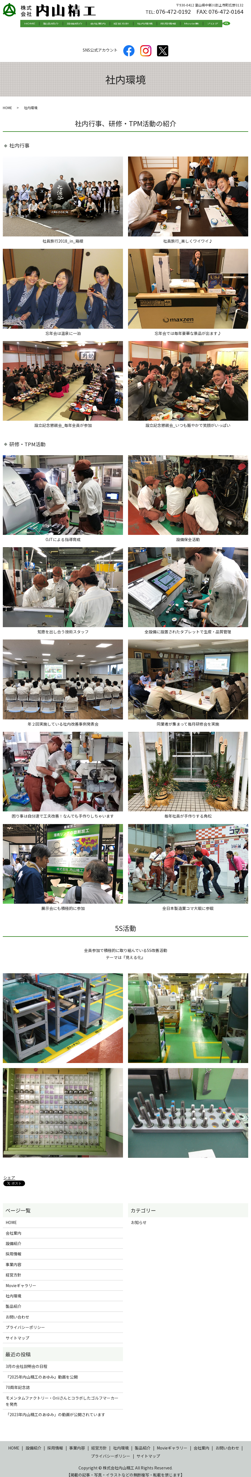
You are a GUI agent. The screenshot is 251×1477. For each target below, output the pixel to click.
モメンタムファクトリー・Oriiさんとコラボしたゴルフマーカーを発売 (62, 1395)
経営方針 (121, 24)
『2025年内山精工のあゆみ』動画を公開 (42, 1371)
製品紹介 (62, 24)
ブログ (197, 24)
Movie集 (180, 24)
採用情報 (161, 24)
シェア (9, 1172)
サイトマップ (17, 1332)
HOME (45, 24)
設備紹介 (82, 24)
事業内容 (13, 1259)
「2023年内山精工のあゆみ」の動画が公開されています (55, 1409)
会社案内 (102, 24)
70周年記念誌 (18, 1382)
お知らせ (139, 1217)
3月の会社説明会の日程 (26, 1361)
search (213, 24)
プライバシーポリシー (25, 1322)
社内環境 (141, 24)
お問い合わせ (17, 1311)
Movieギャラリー (21, 1280)
